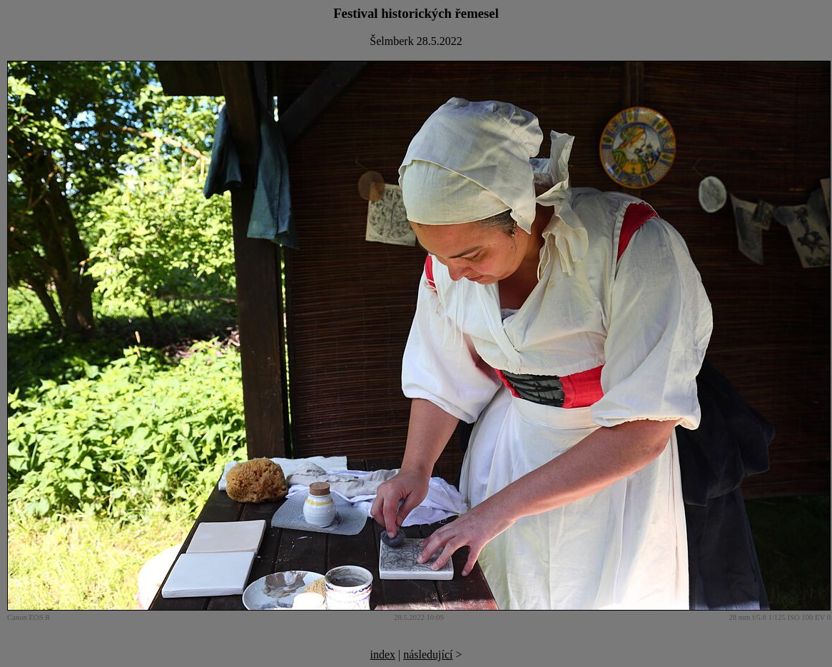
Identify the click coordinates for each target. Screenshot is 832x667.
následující (427, 654)
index (382, 654)
